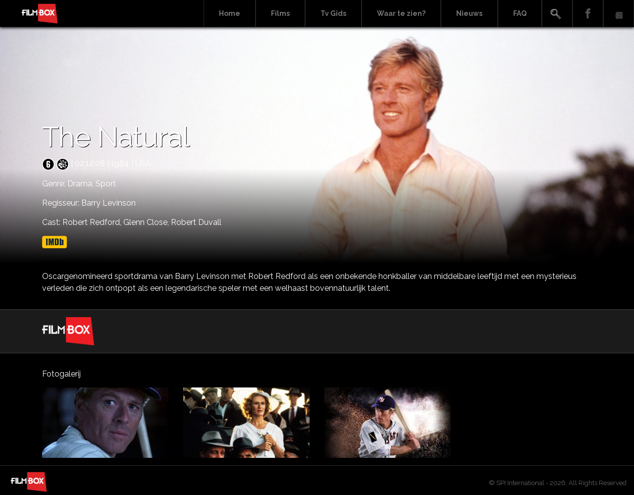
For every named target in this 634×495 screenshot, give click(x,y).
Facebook (588, 13)
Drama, (81, 183)
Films (280, 13)
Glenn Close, (147, 222)
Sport (106, 183)
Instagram (618, 13)
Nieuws (469, 13)
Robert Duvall (196, 222)
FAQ (520, 13)
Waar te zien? (401, 13)
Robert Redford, (92, 222)
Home (229, 13)
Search (557, 13)
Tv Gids (333, 13)
